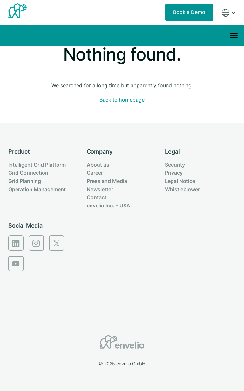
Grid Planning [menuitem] (24, 181)
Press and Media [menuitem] (107, 181)
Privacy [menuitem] (174, 173)
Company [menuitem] (99, 151)
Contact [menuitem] (96, 197)
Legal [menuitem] (172, 151)
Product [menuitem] (19, 151)
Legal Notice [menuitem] (180, 181)
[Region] (228, 13)
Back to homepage (122, 100)
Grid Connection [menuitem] (28, 173)
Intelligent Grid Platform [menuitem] (37, 165)
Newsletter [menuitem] (100, 189)
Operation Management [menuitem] (37, 189)
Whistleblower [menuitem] (182, 189)
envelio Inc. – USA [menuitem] (108, 205)
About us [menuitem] (98, 165)
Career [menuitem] (95, 173)
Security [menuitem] (175, 165)
